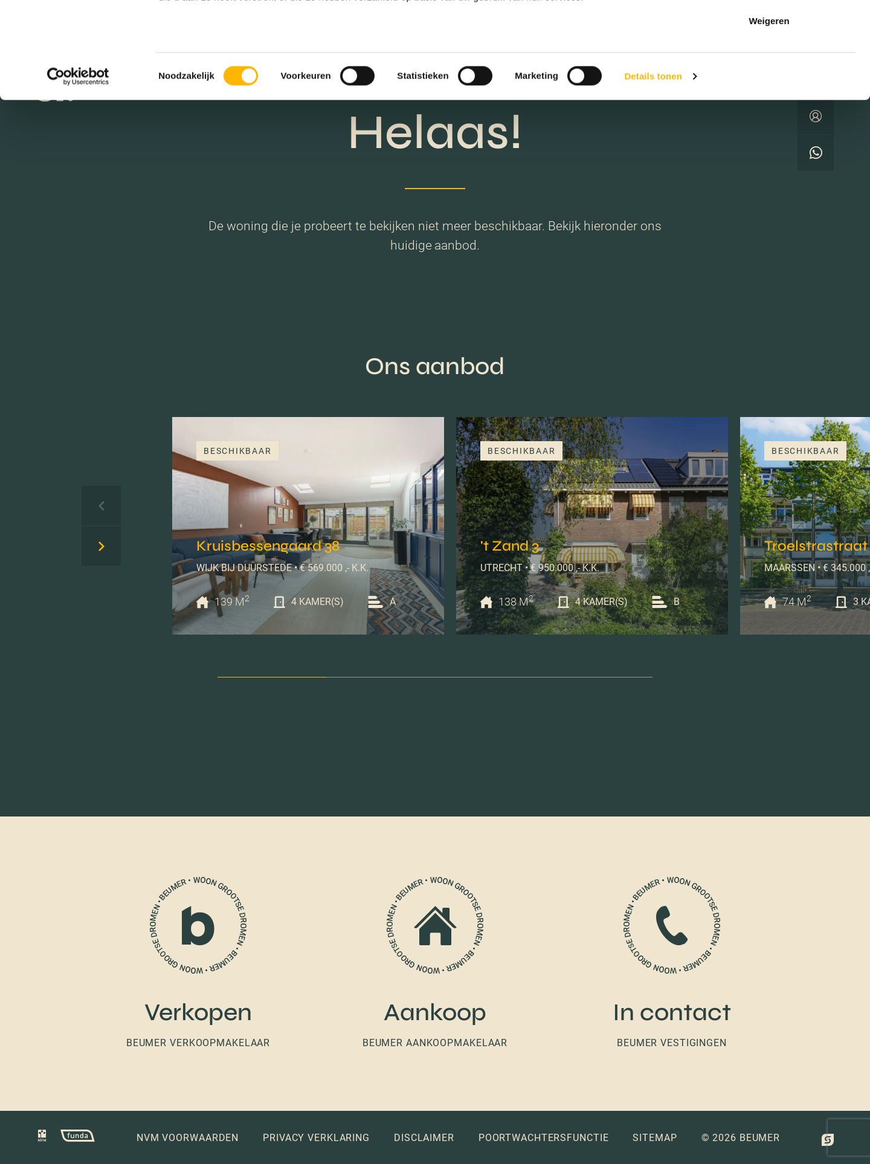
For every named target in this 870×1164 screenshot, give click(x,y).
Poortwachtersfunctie (543, 1137)
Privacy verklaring (316, 1137)
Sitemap (655, 1137)
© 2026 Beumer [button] (740, 1137)
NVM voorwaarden (188, 1137)
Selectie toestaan (769, 71)
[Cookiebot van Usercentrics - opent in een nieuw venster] (78, 167)
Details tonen (653, 166)
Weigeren (769, 111)
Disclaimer (424, 1137)
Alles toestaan (769, 32)
